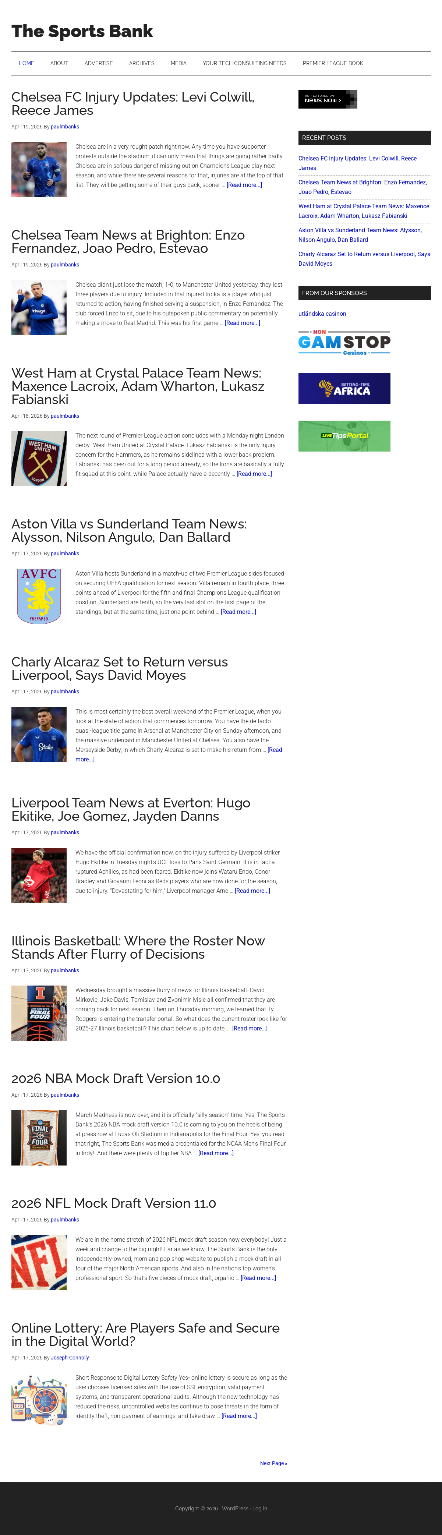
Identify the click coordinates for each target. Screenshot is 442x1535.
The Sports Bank (82, 31)
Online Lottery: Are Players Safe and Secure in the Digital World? (145, 1334)
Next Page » (273, 1463)
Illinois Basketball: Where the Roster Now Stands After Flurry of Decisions (138, 947)
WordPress (235, 1508)
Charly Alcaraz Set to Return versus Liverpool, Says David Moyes (119, 668)
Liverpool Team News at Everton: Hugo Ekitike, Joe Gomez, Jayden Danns (131, 809)
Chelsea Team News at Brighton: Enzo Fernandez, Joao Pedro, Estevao (128, 241)
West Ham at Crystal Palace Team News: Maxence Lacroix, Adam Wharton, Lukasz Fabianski (138, 386)
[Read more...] (244, 184)
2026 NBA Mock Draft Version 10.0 (115, 1078)
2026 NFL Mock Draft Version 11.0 (113, 1203)
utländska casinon (322, 313)
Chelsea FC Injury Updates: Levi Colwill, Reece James (133, 103)
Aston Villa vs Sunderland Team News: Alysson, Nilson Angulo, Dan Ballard (129, 530)
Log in (259, 1508)
